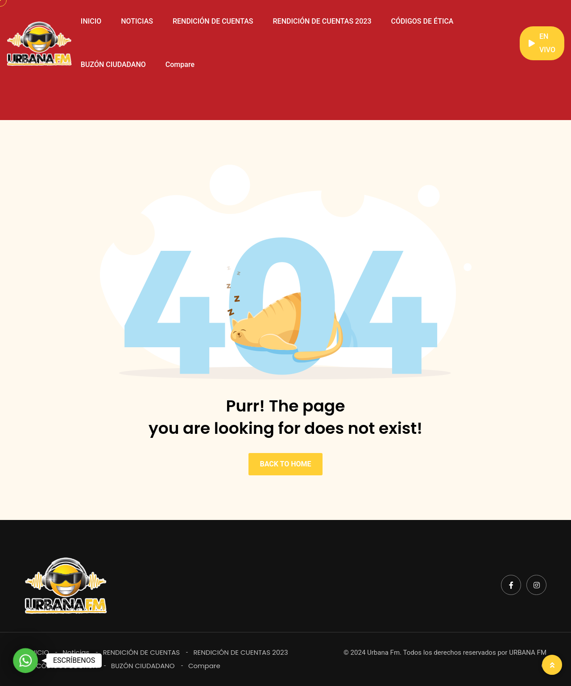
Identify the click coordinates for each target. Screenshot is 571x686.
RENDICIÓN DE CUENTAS (213, 21)
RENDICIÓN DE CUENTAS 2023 (322, 21)
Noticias (75, 652)
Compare (180, 64)
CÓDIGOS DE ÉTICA (422, 21)
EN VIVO (542, 43)
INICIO (91, 21)
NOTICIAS (137, 21)
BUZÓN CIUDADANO (113, 64)
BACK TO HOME (285, 464)
